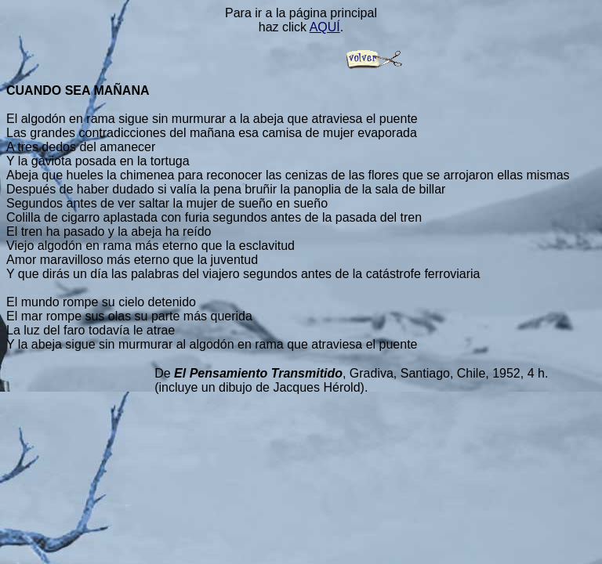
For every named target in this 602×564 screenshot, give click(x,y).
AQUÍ (325, 27)
